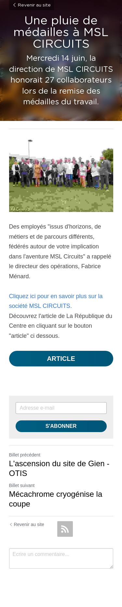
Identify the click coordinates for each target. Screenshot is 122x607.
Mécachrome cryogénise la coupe (55, 499)
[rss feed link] (65, 529)
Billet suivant (22, 485)
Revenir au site (31, 5)
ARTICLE (61, 358)
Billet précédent (25, 454)
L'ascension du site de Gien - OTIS (59, 468)
